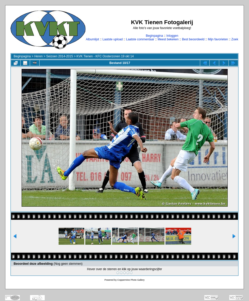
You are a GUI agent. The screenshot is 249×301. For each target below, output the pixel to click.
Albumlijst (92, 39)
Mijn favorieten (218, 39)
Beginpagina (154, 36)
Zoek (234, 39)
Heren (38, 56)
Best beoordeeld (193, 39)
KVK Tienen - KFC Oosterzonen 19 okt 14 (105, 56)
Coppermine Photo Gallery (130, 280)
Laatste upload (113, 39)
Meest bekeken (168, 39)
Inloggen (172, 36)
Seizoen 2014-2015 (59, 56)
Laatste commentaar (140, 39)
